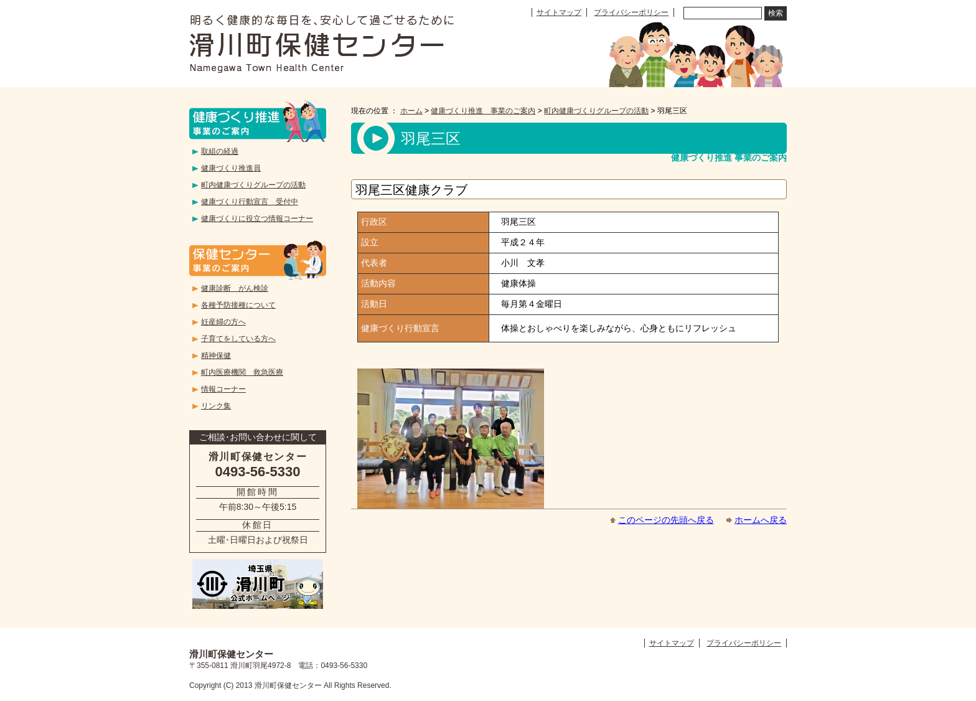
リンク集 (216, 406)
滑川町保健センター (321, 43)
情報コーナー (223, 389)
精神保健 (216, 355)
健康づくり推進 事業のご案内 (483, 110)
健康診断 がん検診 (234, 288)
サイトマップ (559, 12)
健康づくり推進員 (231, 168)
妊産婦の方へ (223, 322)
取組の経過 (219, 151)
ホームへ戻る (760, 520)
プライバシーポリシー (631, 12)
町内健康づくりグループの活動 (596, 110)
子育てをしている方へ (238, 338)
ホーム (411, 110)
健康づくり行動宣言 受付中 (249, 201)
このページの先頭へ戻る (666, 520)
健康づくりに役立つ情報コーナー (257, 218)
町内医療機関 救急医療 (242, 372)
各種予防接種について (238, 305)
